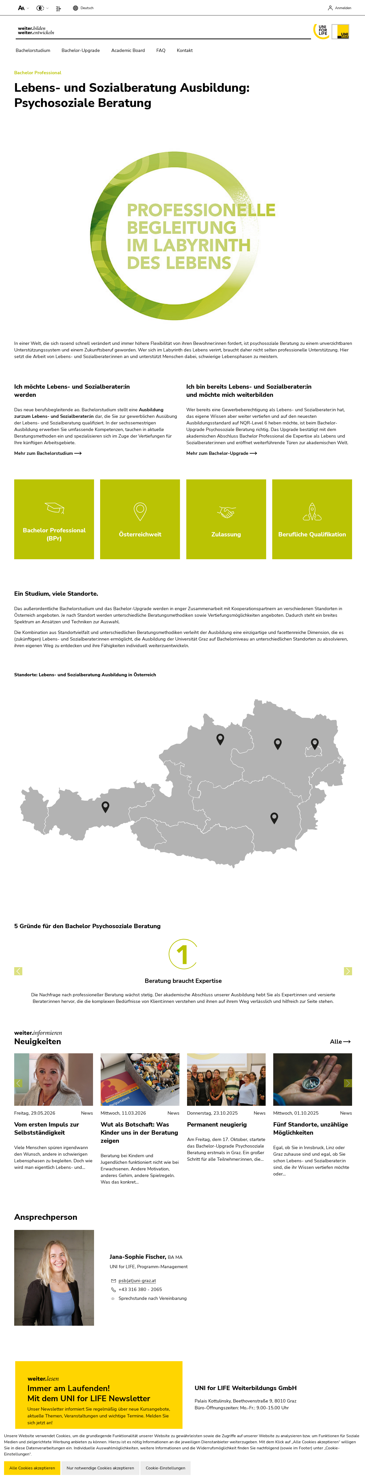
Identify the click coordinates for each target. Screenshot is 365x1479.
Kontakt (185, 50)
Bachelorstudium (33, 50)
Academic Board (128, 50)
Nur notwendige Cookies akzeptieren (100, 1468)
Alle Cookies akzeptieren (32, 1468)
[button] (22, 7)
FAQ (161, 50)
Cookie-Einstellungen (165, 1468)
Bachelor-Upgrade (81, 50)
